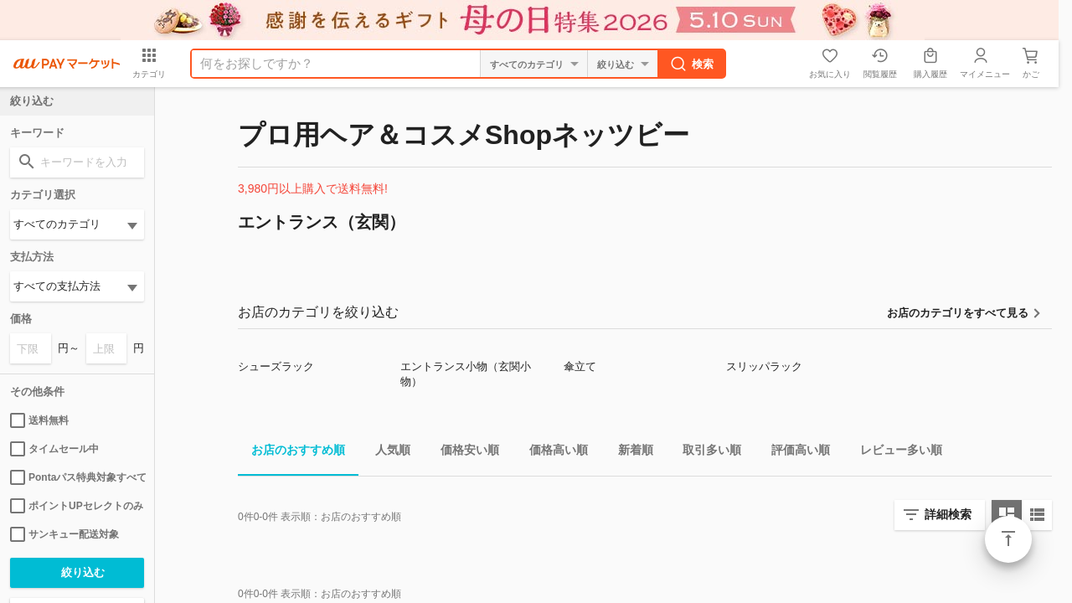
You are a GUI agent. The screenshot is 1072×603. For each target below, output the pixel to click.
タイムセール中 (54, 448)
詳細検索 (948, 514)
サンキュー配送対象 (64, 534)
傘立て (580, 366)
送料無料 (39, 420)
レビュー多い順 (894, 452)
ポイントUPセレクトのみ (76, 505)
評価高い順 (794, 452)
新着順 (629, 452)
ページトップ (1008, 539)
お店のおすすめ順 (291, 452)
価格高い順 (552, 452)
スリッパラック (764, 366)
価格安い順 (463, 452)
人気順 (386, 452)
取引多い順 (705, 452)
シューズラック (276, 366)
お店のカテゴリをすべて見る (957, 313)
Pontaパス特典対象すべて (77, 477)
